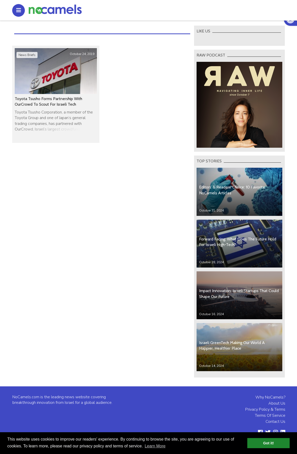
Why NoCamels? (270, 397)
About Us (276, 403)
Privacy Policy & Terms (265, 409)
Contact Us (275, 421)
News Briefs (27, 55)
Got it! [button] (268, 443)
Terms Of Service (270, 415)
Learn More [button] (155, 446)
